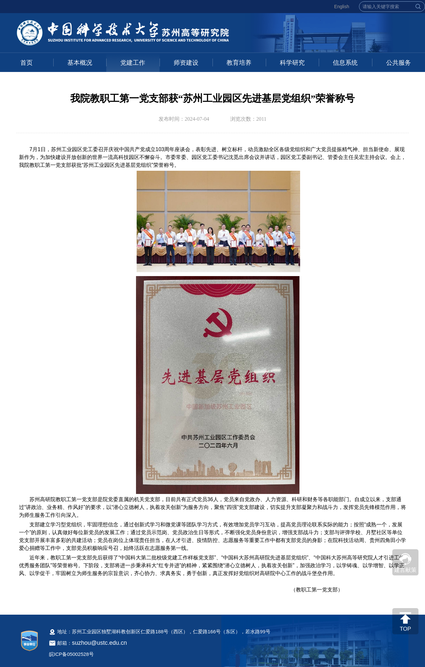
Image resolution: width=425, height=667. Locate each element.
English (341, 6)
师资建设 (186, 62)
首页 (26, 62)
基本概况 (79, 62)
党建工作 (132, 62)
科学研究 (292, 62)
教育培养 (239, 62)
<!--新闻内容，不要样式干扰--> (212, 373)
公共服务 (398, 62)
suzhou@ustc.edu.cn (99, 643)
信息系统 (345, 62)
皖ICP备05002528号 (71, 654)
